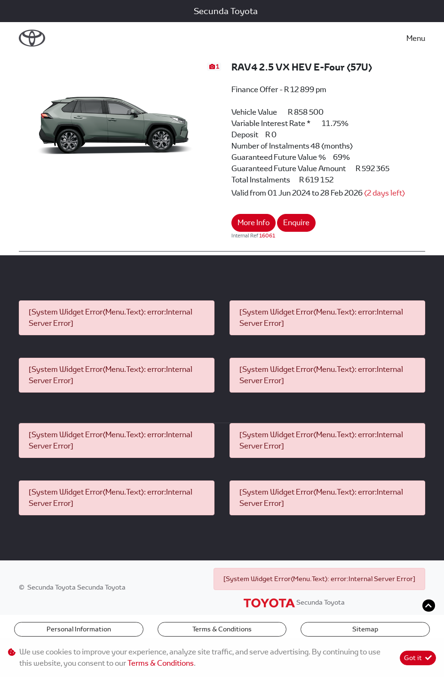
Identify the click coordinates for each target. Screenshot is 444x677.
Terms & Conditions (222, 629)
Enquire (296, 223)
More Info (254, 223)
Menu (415, 38)
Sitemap (365, 629)
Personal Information (79, 629)
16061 (267, 235)
